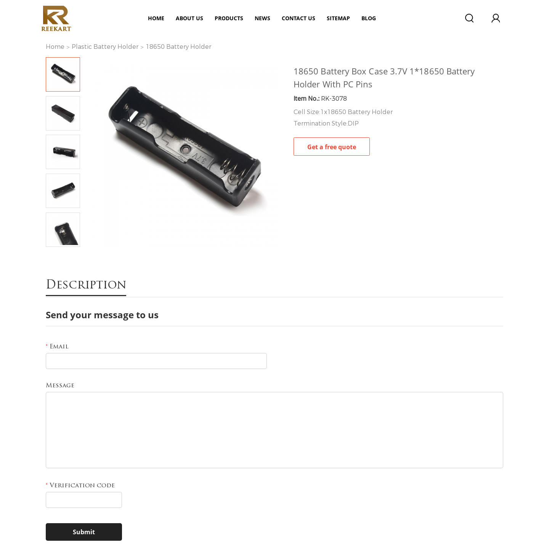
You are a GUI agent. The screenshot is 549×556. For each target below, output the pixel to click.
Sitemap (338, 18)
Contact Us (298, 18)
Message (60, 386)
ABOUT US (189, 18)
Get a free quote (331, 147)
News (262, 18)
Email (57, 347)
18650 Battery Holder (178, 47)
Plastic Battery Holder (105, 47)
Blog (368, 18)
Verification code (80, 486)
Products (229, 18)
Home (156, 18)
